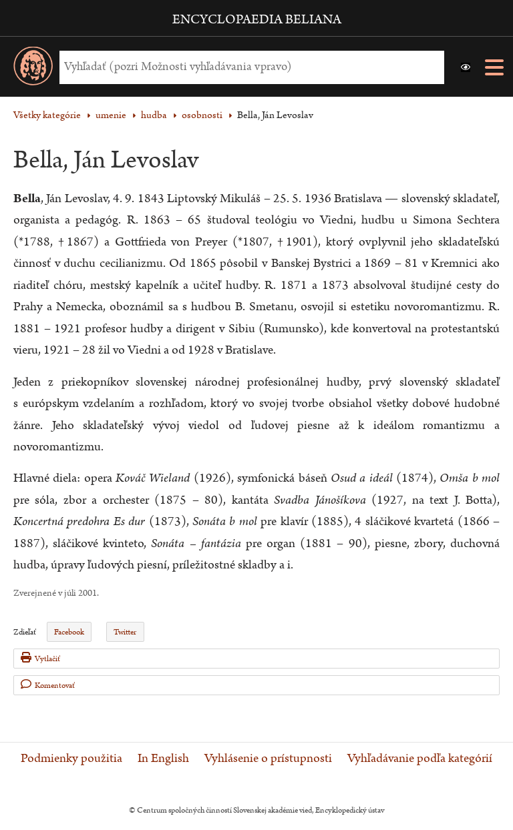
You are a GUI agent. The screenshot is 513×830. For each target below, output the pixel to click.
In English (163, 758)
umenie (111, 115)
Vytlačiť (40, 658)
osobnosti (202, 115)
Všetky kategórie (47, 115)
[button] (466, 67)
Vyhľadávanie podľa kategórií (419, 758)
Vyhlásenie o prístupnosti (268, 758)
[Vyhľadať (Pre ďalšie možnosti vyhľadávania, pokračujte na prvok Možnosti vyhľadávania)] (248, 67)
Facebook (69, 632)
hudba (154, 115)
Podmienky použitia (71, 758)
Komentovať (48, 685)
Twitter (125, 632)
